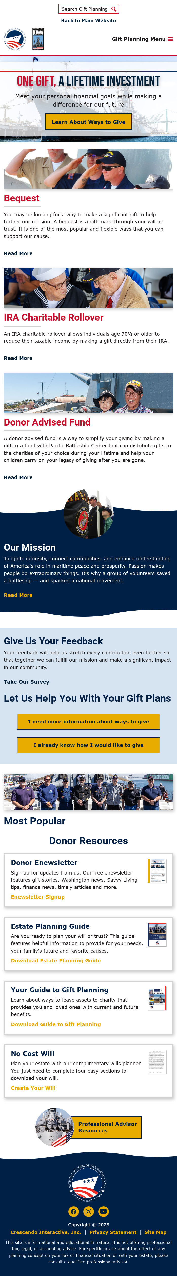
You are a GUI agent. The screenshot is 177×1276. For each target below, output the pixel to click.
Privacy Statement (112, 1232)
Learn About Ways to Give (88, 122)
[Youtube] (103, 1211)
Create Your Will (33, 1088)
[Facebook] (73, 1211)
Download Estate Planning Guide (56, 960)
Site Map (156, 1232)
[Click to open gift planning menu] (142, 39)
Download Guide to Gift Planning (56, 1024)
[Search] (114, 8)
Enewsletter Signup (38, 897)
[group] (88, 203)
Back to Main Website (88, 20)
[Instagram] (88, 1211)
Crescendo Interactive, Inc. (46, 1232)
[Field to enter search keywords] (84, 8)
